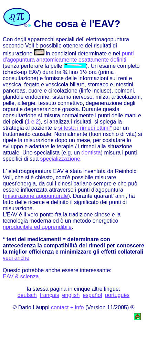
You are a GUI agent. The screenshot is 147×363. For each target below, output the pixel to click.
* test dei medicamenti (32, 239)
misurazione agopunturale (36, 196)
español (92, 295)
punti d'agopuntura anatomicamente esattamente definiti (68, 57)
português (117, 295)
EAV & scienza (21, 276)
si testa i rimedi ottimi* (85, 128)
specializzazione (60, 159)
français (49, 295)
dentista (91, 153)
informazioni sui (97, 78)
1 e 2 (33, 122)
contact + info (67, 307)
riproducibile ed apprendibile (37, 227)
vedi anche (16, 258)
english (71, 295)
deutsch (27, 295)
